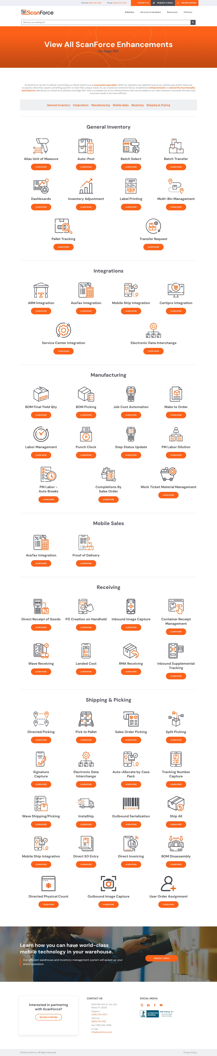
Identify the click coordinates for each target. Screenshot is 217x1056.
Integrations (81, 105)
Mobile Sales (121, 105)
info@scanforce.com (101, 1032)
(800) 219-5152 (98, 1021)
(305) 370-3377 (99, 1014)
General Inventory (58, 105)
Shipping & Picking (158, 105)
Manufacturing (100, 105)
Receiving (137, 105)
